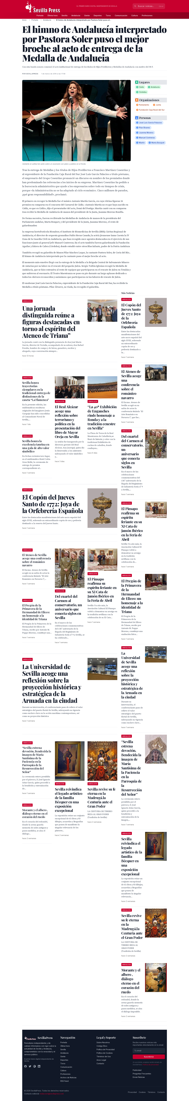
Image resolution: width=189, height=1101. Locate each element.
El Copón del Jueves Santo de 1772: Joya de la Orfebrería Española (131, 316)
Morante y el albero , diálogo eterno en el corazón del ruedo (35, 813)
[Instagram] (34, 1066)
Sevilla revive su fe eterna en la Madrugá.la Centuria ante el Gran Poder (101, 797)
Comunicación (121, 15)
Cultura (134, 15)
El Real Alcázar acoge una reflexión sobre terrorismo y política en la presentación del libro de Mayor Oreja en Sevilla (67, 421)
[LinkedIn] (39, 1066)
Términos (151, 1092)
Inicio (24, 20)
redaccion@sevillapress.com (52, 1094)
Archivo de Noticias (68, 1077)
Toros (108, 15)
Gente (87, 15)
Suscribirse (149, 1057)
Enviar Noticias (139, 1077)
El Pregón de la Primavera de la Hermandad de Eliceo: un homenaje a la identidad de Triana (36, 612)
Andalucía (75, 15)
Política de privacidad (151, 1065)
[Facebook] (25, 1066)
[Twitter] (30, 1066)
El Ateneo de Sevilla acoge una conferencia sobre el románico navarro (36, 560)
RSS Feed (64, 1081)
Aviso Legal (101, 1060)
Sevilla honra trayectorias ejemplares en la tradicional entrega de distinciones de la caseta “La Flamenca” (36, 391)
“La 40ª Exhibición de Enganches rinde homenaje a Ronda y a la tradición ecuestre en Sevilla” (102, 417)
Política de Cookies (105, 1053)
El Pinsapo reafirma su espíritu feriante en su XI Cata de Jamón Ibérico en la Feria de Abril (102, 590)
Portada (40, 15)
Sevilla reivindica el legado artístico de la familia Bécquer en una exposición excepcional (68, 800)
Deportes (98, 15)
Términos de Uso (104, 1056)
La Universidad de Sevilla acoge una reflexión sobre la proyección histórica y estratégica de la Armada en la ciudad (132, 675)
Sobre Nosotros (103, 1042)
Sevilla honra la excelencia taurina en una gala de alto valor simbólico (35, 446)
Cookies (142, 1092)
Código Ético (102, 1046)
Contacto (100, 1063)
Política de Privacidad (106, 1049)
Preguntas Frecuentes (142, 1074)
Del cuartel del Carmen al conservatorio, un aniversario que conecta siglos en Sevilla (68, 607)
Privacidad (132, 1092)
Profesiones (147, 15)
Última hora (52, 15)
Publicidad (137, 1070)
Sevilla (64, 15)
